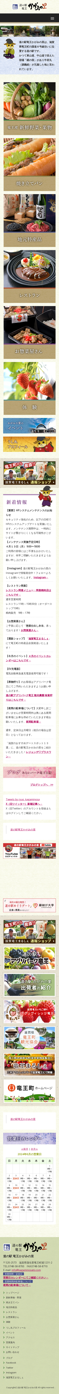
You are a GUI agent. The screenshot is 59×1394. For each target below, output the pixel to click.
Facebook (11, 1362)
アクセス (10, 1337)
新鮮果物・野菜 (13, 1297)
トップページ (12, 1292)
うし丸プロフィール (16, 1327)
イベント (10, 1332)
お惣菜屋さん (12, 1317)
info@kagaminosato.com (26, 1270)
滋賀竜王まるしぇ (15, 1377)
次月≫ (34, 1148)
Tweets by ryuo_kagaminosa (23, 799)
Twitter (9, 1367)
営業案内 (10, 1342)
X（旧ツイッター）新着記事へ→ (24, 804)
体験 (8, 1321)
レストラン (11, 1312)
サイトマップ (12, 1347)
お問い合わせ (12, 1352)
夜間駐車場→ (33, 721)
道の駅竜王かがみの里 (23, 829)
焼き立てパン (12, 1302)
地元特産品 (11, 1307)
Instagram (11, 1372)
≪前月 (24, 1148)
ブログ (9, 1357)
